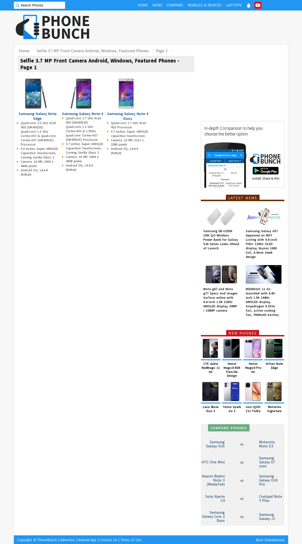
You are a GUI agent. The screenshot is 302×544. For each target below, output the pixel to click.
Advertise (67, 540)
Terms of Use (130, 540)
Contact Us (108, 540)
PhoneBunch (47, 540)
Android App (87, 540)
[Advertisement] (201, 27)
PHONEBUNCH (65, 27)
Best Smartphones (270, 540)
